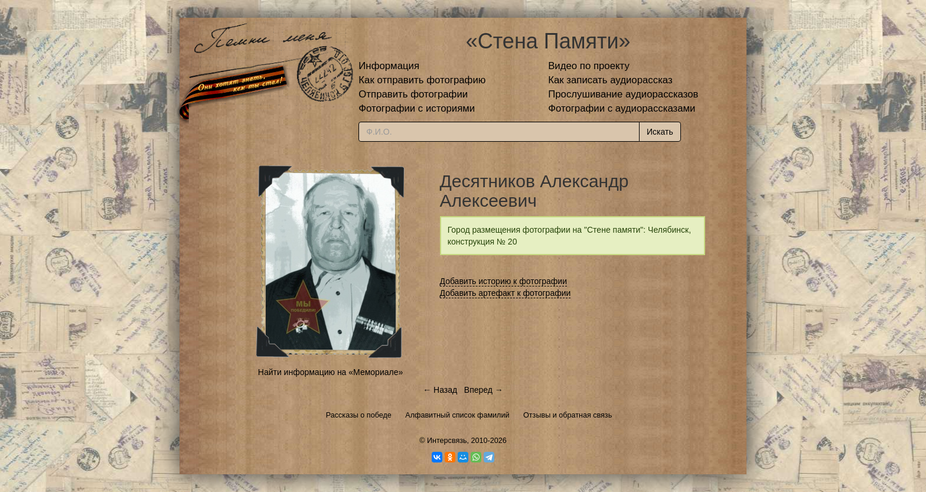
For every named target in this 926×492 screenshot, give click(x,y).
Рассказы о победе (359, 415)
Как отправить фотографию (421, 80)
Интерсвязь (447, 440)
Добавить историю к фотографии (504, 281)
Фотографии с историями (416, 108)
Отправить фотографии (413, 94)
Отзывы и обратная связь (567, 415)
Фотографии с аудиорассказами (621, 108)
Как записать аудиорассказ (610, 80)
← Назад (440, 390)
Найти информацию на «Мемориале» (330, 372)
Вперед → (483, 390)
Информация (388, 65)
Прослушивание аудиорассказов (623, 94)
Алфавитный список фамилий (457, 415)
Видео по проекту (589, 65)
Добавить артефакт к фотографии (505, 293)
